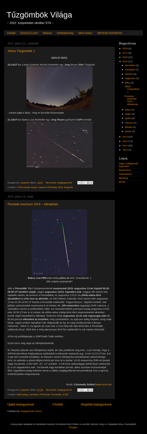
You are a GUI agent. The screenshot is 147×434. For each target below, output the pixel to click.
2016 (125, 57)
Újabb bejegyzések (20, 404)
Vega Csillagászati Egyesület (128, 164)
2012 (125, 145)
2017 (125, 53)
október (129, 74)
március (129, 123)
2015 (125, 61)
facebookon (125, 170)
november (130, 69)
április (128, 118)
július (128, 82)
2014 (125, 137)
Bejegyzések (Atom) (31, 411)
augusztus (130, 78)
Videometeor (125, 174)
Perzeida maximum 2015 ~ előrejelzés (33, 204)
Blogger (73, 427)
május (128, 114)
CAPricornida (23, 187)
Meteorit (47, 33)
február (129, 127)
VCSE (65, 394)
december (130, 65)
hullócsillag (22, 394)
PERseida (52, 187)
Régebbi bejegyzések (96, 404)
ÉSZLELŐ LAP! (29, 33)
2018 (125, 48)
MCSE (122, 182)
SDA (60, 187)
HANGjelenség (65, 33)
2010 (125, 150)
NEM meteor (85, 33)
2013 (125, 141)
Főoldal (11, 33)
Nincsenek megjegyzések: (59, 182)
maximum (33, 394)
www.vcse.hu (103, 384)
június (128, 109)
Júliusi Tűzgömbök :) (21, 51)
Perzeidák (56, 394)
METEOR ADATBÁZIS (109, 33)
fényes (34, 187)
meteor (42, 187)
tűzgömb (68, 187)
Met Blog (123, 178)
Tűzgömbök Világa (39, 14)
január (128, 131)
